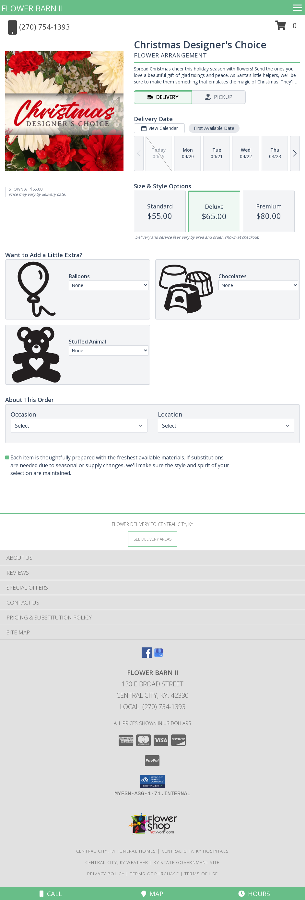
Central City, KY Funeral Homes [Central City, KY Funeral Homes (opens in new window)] (116, 851)
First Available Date (214, 128)
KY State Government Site (186, 862)
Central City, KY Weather (116, 862)
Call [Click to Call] (51, 893)
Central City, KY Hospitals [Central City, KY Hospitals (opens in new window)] (195, 851)
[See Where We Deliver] (152, 539)
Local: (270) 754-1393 (152, 706)
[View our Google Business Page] (158, 655)
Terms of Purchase (154, 874)
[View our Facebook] (147, 655)
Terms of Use (201, 874)
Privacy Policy (105, 874)
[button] (286, 27)
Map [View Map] (152, 893)
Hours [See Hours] (254, 893)
